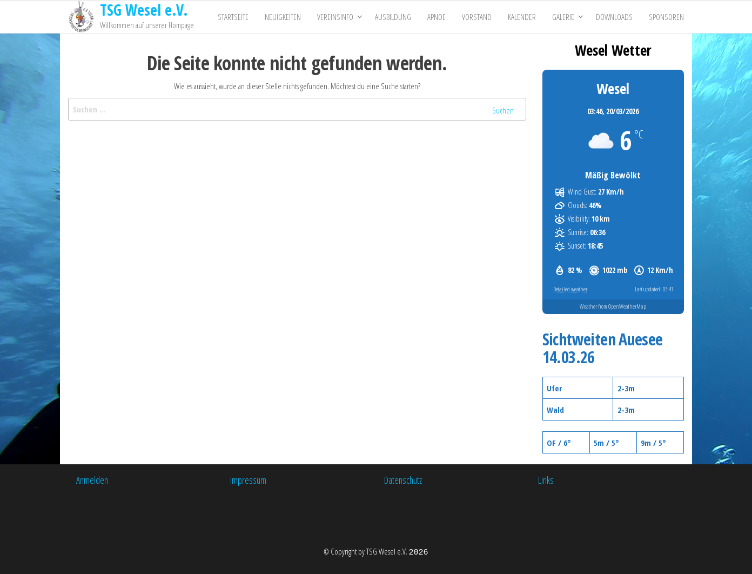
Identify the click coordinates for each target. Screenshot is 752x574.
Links (546, 479)
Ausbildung (393, 16)
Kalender (522, 16)
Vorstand (477, 16)
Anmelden (92, 479)
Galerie (563, 16)
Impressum (248, 479)
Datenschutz (403, 479)
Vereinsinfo (335, 16)
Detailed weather (570, 289)
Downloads (614, 16)
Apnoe (436, 16)
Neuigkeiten (283, 16)
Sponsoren (666, 16)
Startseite (233, 16)
